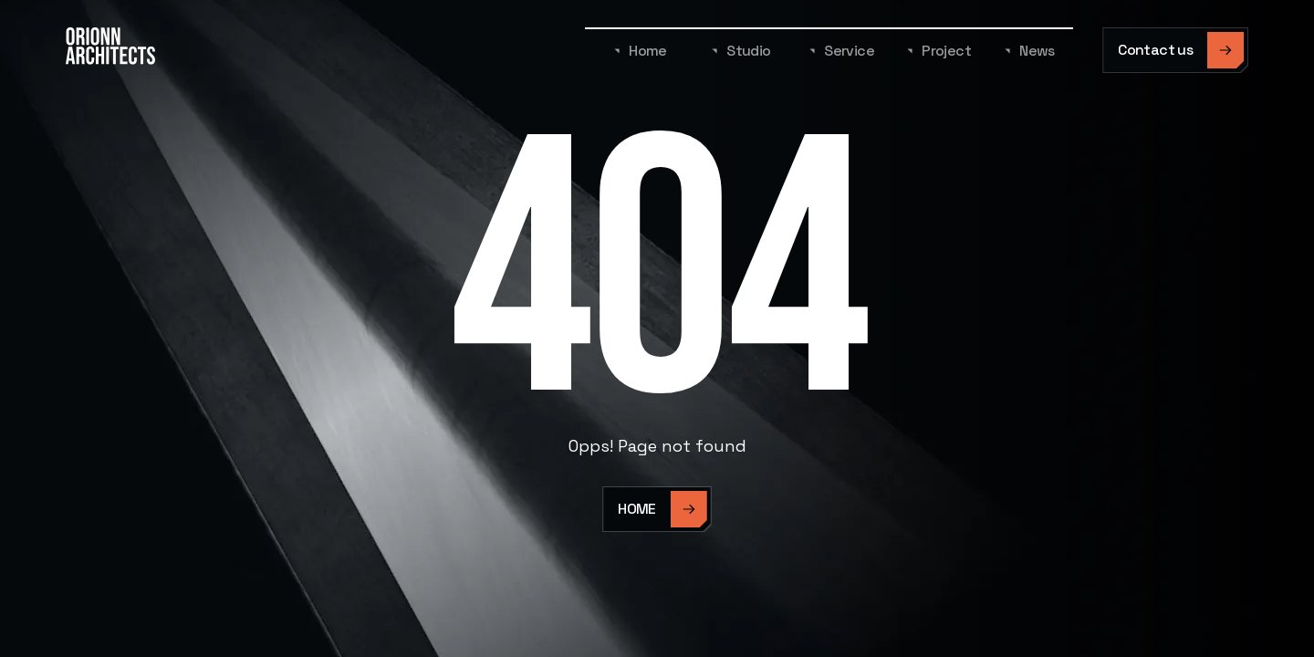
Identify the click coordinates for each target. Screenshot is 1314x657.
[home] (110, 50)
